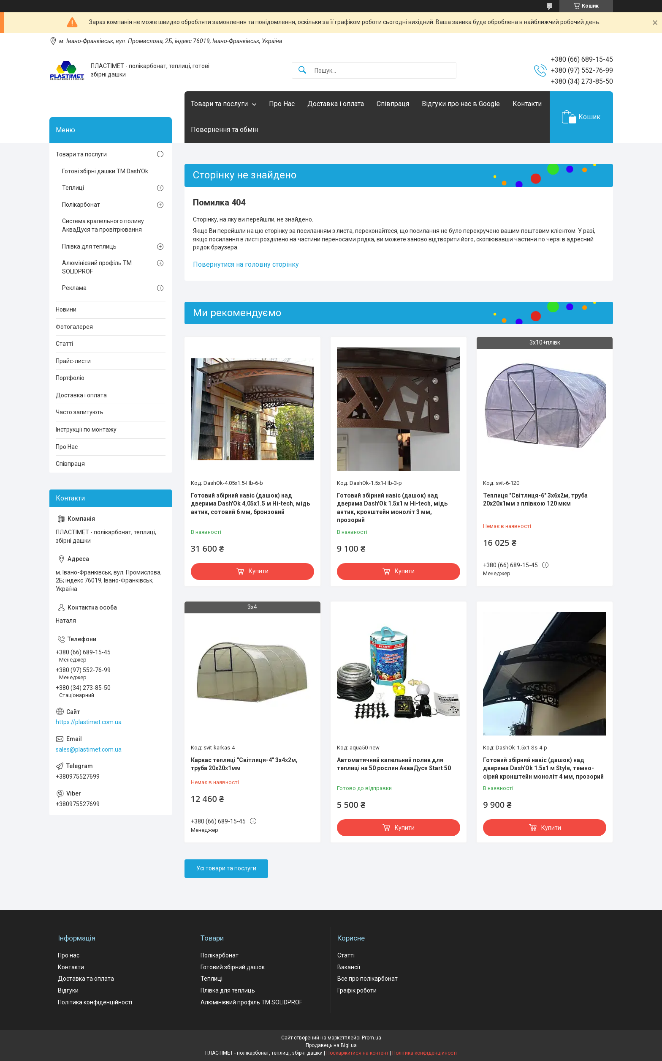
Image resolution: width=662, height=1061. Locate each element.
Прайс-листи (73, 361)
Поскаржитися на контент (357, 1053)
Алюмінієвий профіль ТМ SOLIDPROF (97, 267)
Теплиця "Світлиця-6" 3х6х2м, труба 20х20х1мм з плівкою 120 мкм (535, 499)
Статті (64, 343)
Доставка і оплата (335, 104)
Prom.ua (371, 1038)
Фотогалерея (74, 326)
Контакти (527, 104)
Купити (259, 571)
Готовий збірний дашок (233, 967)
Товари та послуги (219, 104)
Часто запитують (79, 412)
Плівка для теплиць (89, 246)
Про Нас (282, 104)
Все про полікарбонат (367, 978)
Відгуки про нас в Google (461, 104)
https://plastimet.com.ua (89, 722)
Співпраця (393, 104)
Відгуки (68, 990)
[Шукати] (302, 70)
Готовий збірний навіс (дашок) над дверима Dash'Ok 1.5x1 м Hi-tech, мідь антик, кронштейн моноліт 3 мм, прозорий (392, 508)
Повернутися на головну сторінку (246, 264)
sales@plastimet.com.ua (89, 749)
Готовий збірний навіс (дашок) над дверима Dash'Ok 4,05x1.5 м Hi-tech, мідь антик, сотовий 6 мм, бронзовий (250, 503)
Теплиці (73, 187)
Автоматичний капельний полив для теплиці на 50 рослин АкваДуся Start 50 (394, 764)
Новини (66, 309)
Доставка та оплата (86, 978)
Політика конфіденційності (95, 1002)
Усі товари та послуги (226, 868)
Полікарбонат (81, 204)
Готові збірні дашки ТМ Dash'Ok (105, 171)
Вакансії (348, 967)
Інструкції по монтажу (86, 429)
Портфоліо (70, 378)
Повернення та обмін (224, 130)
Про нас (68, 955)
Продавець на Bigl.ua (331, 1045)
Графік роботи (357, 990)
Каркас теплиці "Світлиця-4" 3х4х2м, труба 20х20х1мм (244, 764)
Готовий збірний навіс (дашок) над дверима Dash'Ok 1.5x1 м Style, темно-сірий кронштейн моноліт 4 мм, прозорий (543, 768)
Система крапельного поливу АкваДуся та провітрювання (103, 225)
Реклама (74, 287)
